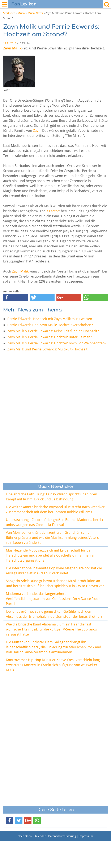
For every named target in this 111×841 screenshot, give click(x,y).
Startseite (9, 13)
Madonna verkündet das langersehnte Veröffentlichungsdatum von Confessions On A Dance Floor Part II (53, 598)
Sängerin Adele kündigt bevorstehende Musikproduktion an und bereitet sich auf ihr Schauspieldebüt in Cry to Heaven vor (55, 583)
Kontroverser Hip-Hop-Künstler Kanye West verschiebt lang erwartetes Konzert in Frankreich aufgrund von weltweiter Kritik (53, 665)
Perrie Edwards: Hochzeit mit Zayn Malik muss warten (49, 319)
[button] (15, 297)
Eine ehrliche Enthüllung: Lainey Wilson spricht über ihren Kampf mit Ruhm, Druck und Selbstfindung (51, 496)
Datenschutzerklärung (62, 836)
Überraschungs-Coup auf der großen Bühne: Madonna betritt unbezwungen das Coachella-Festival (54, 522)
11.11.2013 (9, 43)
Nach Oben (25, 836)
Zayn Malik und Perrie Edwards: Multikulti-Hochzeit (47, 349)
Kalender (40, 836)
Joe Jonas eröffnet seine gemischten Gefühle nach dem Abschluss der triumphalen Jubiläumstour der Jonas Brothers (54, 614)
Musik (21, 13)
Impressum (86, 836)
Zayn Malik (12, 48)
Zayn (36, 130)
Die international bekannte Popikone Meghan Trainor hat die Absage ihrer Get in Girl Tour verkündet (54, 570)
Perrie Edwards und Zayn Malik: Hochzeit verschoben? (50, 325)
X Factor (52, 211)
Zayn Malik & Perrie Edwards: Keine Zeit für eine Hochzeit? (53, 331)
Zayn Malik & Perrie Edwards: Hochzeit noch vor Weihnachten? (56, 343)
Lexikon (24, 4)
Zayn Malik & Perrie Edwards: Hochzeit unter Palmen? (49, 337)
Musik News (35, 13)
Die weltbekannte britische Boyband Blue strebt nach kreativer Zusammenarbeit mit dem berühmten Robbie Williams (55, 509)
